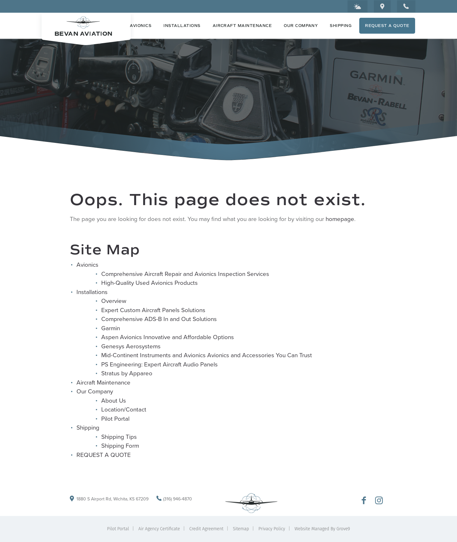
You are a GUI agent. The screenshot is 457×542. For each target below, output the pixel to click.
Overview (113, 300)
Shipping (341, 25)
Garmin (110, 328)
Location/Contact (123, 409)
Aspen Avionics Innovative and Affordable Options (167, 337)
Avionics (140, 25)
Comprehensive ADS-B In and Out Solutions (159, 319)
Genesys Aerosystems (131, 346)
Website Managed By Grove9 (322, 529)
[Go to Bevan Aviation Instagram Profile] (379, 501)
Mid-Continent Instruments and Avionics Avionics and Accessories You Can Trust (206, 355)
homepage (340, 219)
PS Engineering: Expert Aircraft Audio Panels (159, 364)
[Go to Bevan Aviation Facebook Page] (364, 501)
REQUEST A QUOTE (387, 25)
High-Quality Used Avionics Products (149, 282)
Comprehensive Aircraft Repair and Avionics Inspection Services (185, 273)
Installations (181, 25)
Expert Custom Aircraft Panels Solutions (153, 310)
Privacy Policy (271, 529)
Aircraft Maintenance (242, 25)
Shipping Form (120, 445)
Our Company (301, 25)
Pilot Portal (115, 418)
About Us (113, 400)
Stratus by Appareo (126, 373)
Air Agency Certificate (159, 529)
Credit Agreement (206, 529)
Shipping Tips (119, 436)
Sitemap (241, 529)
